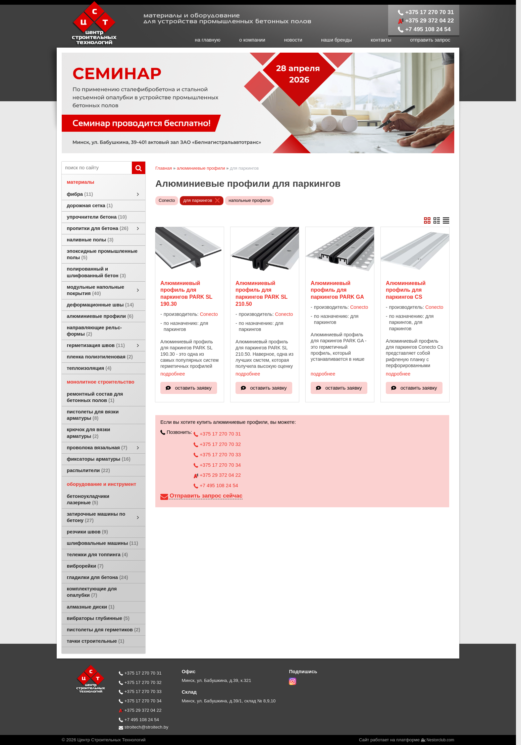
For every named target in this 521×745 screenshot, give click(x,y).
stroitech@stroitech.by (143, 727)
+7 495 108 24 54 (424, 29)
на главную (207, 40)
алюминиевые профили (201, 168)
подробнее (172, 374)
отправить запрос (430, 40)
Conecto (167, 200)
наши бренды (336, 40)
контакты (381, 40)
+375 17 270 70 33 (217, 454)
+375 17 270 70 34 (217, 465)
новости (293, 40)
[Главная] (87, 44)
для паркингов (197, 200)
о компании (252, 40)
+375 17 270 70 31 (426, 12)
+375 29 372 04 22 (426, 20)
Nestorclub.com (441, 740)
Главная (163, 168)
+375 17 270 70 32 (217, 444)
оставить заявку (193, 388)
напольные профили (249, 200)
